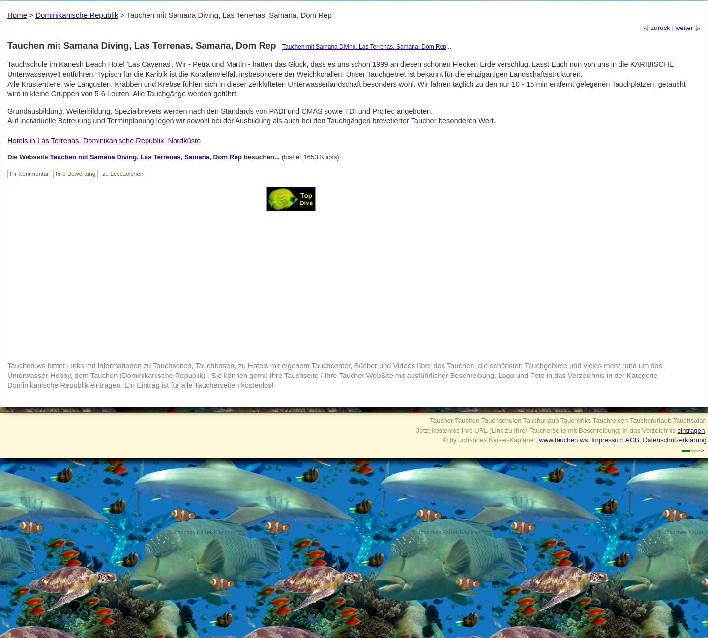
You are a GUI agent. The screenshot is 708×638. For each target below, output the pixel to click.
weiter (688, 27)
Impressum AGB (615, 440)
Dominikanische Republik (76, 15)
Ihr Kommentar (29, 174)
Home (17, 15)
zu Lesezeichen (122, 174)
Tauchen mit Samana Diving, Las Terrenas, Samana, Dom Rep (364, 46)
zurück (656, 27)
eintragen (691, 430)
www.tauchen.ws (563, 440)
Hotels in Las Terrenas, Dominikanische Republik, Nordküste (104, 141)
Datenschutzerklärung (675, 440)
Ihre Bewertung (75, 174)
